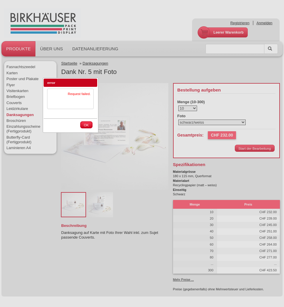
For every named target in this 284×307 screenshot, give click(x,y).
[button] (93, 83)
